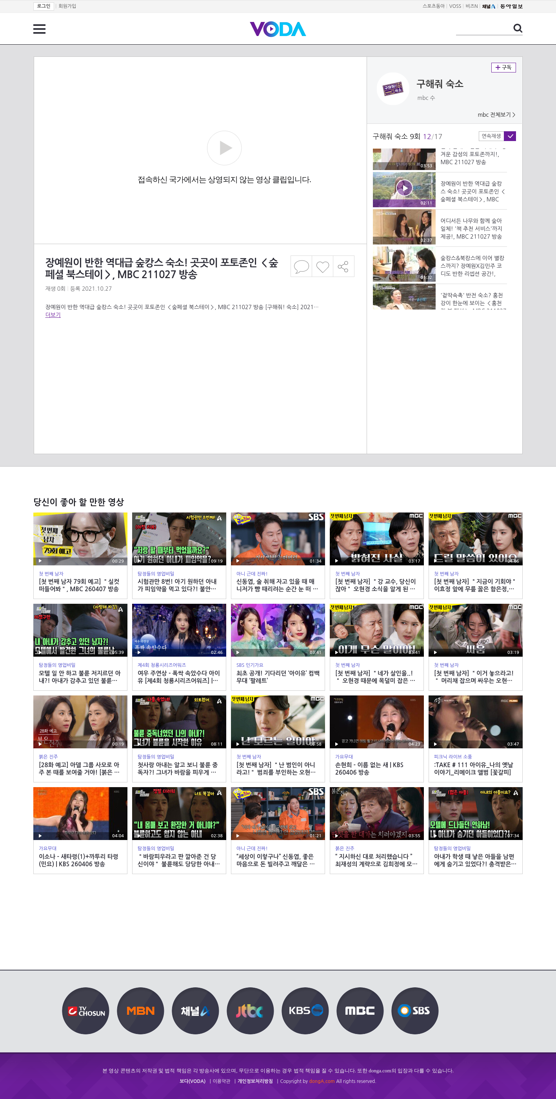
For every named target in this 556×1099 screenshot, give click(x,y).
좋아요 (322, 266)
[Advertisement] (200, 350)
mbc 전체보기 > (496, 115)
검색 (518, 28)
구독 (503, 67)
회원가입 (67, 6)
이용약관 (222, 1081)
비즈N (472, 6)
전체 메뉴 (39, 29)
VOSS (455, 6)
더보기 (53, 315)
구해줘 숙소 (440, 84)
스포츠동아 (434, 6)
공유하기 (343, 266)
